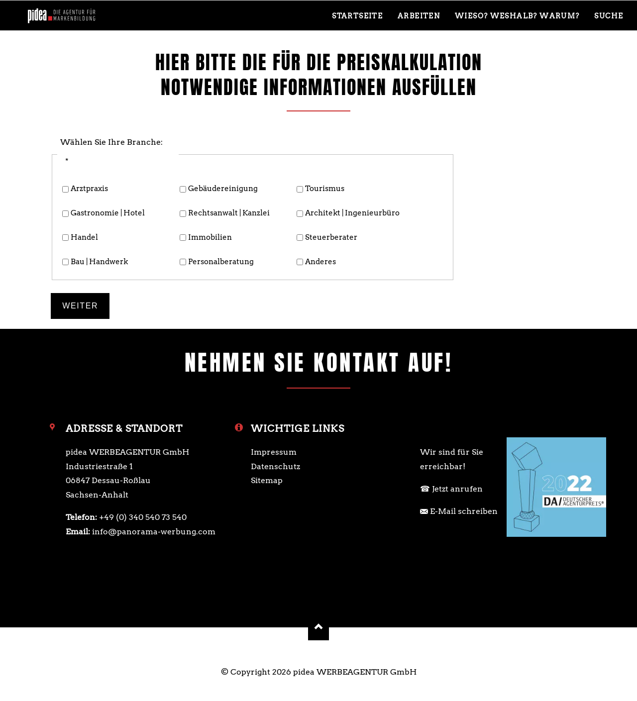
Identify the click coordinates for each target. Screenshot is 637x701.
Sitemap (267, 480)
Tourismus (324, 188)
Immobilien (210, 237)
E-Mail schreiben (464, 511)
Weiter (80, 305)
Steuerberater (331, 237)
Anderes (320, 261)
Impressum (274, 452)
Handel (84, 237)
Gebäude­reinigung (223, 188)
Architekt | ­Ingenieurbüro (352, 212)
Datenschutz (275, 466)
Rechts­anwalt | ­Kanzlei (229, 212)
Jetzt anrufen (457, 489)
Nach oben (318, 627)
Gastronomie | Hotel (108, 212)
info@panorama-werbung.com (153, 531)
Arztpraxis (89, 188)
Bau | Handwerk (99, 261)
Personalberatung (221, 261)
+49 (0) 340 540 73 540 (143, 517)
